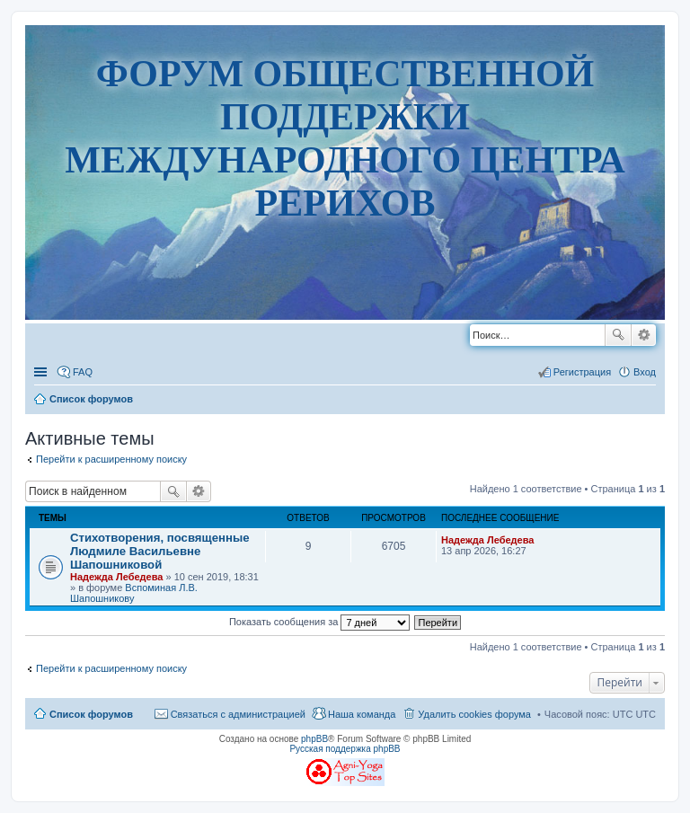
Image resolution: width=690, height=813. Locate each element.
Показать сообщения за (319, 621)
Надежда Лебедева (116, 576)
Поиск (618, 335)
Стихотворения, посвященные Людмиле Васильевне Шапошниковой (160, 551)
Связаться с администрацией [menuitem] (238, 714)
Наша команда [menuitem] (361, 714)
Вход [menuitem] (644, 372)
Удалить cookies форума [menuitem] (474, 714)
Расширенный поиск (644, 335)
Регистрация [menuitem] (582, 372)
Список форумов (91, 714)
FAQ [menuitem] (83, 372)
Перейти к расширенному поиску (111, 459)
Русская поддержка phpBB (344, 749)
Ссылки (42, 372)
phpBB (314, 739)
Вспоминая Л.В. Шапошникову (134, 593)
